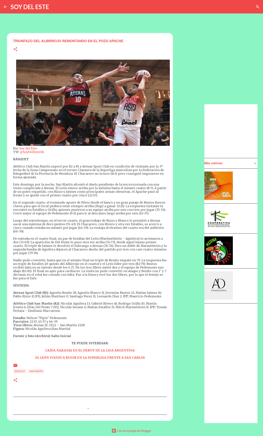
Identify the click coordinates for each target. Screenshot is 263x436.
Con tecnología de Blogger (131, 430)
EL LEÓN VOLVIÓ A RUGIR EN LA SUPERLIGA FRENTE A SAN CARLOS (90, 357)
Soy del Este (28, 148)
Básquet (20, 371)
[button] (15, 49)
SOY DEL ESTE (30, 6)
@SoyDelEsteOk (32, 152)
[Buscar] (257, 6)
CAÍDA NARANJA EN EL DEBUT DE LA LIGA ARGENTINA (90, 350)
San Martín (36, 371)
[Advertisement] (191, 212)
